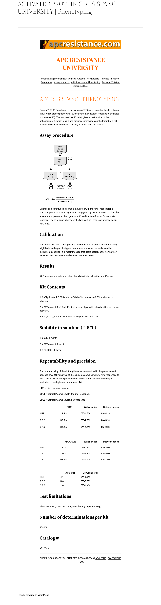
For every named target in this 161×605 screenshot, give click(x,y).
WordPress (43, 595)
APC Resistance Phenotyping (85, 82)
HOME (81, 562)
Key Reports (93, 78)
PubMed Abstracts (110, 78)
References (46, 82)
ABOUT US (100, 558)
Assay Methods (62, 82)
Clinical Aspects (77, 78)
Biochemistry (61, 78)
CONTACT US (114, 558)
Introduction (47, 78)
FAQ (86, 86)
